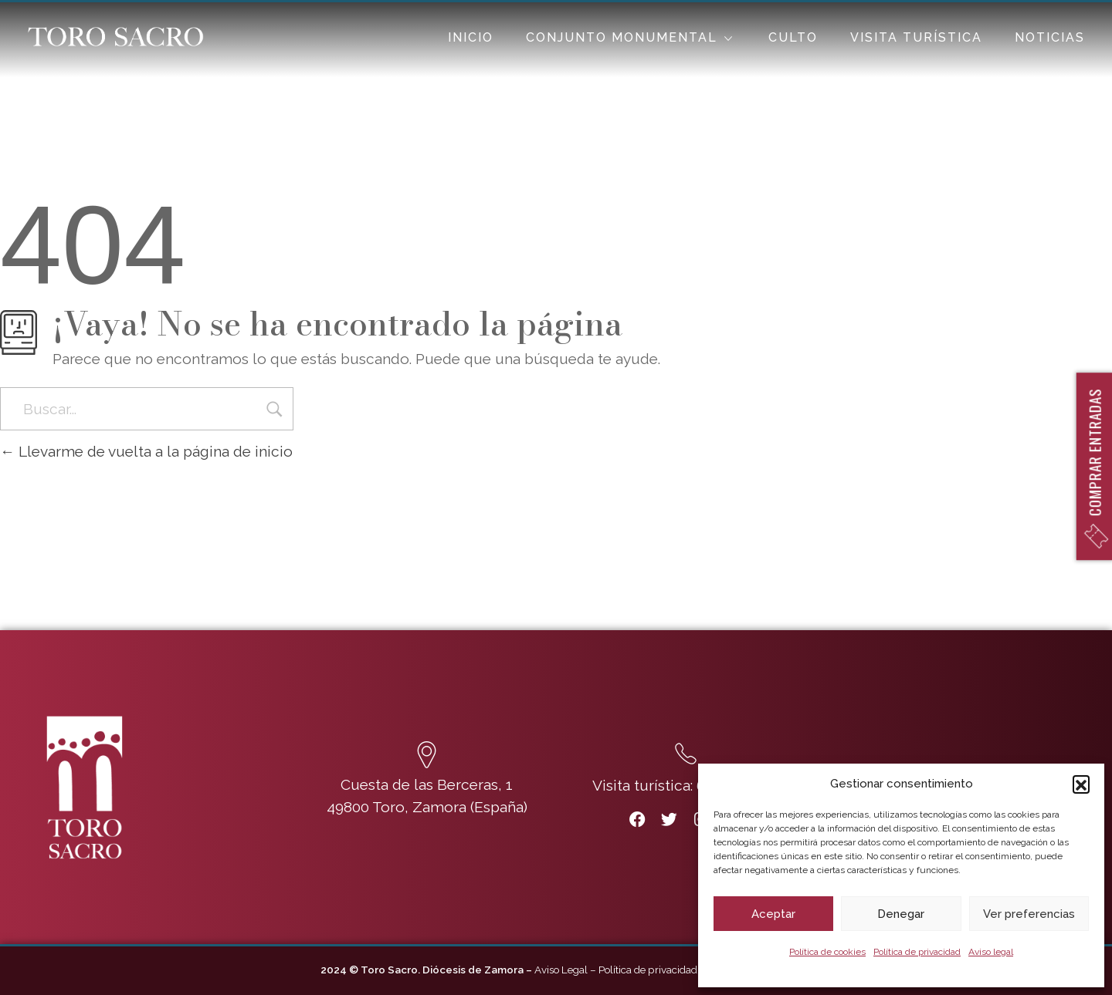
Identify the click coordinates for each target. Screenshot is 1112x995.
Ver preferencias (1029, 914)
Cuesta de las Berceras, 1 (427, 784)
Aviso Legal (561, 969)
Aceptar (773, 914)
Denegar (900, 914)
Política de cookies (827, 951)
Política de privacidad (917, 951)
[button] (1081, 783)
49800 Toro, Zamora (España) (427, 806)
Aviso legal (990, 951)
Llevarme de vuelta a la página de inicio (146, 451)
